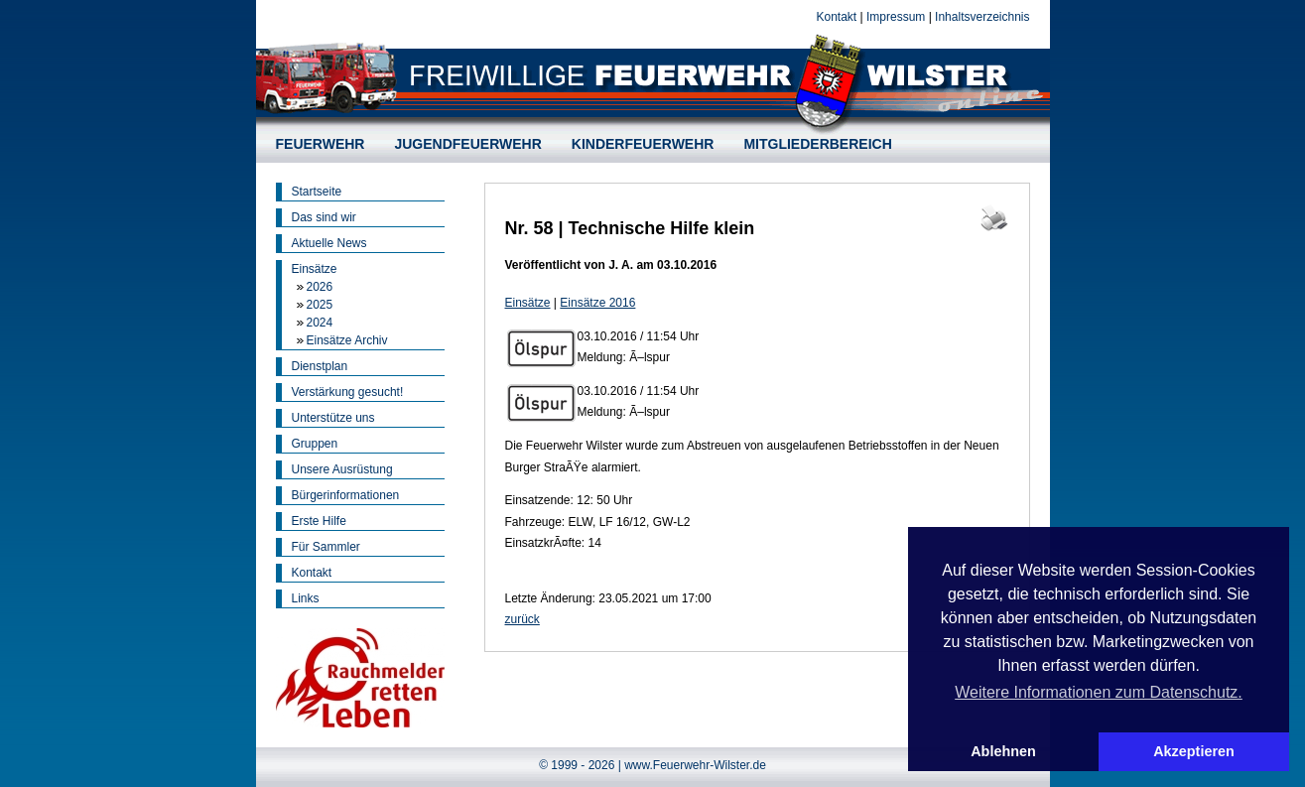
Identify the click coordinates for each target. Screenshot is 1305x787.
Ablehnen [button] (1003, 751)
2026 (320, 287)
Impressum (895, 17)
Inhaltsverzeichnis (982, 17)
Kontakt (836, 17)
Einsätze (314, 269)
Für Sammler (326, 547)
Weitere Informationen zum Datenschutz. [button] (1098, 692)
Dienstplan (320, 366)
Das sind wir (324, 217)
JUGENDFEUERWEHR (467, 144)
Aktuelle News (329, 243)
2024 (320, 322)
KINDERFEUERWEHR (643, 144)
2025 (320, 305)
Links (306, 598)
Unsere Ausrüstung (342, 469)
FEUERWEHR (320, 144)
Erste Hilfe (319, 521)
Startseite (317, 191)
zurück (522, 619)
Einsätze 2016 (597, 303)
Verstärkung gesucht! (348, 392)
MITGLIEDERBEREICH (817, 144)
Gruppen (315, 444)
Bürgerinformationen (346, 495)
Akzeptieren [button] (1194, 751)
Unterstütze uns (333, 418)
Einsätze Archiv (347, 340)
